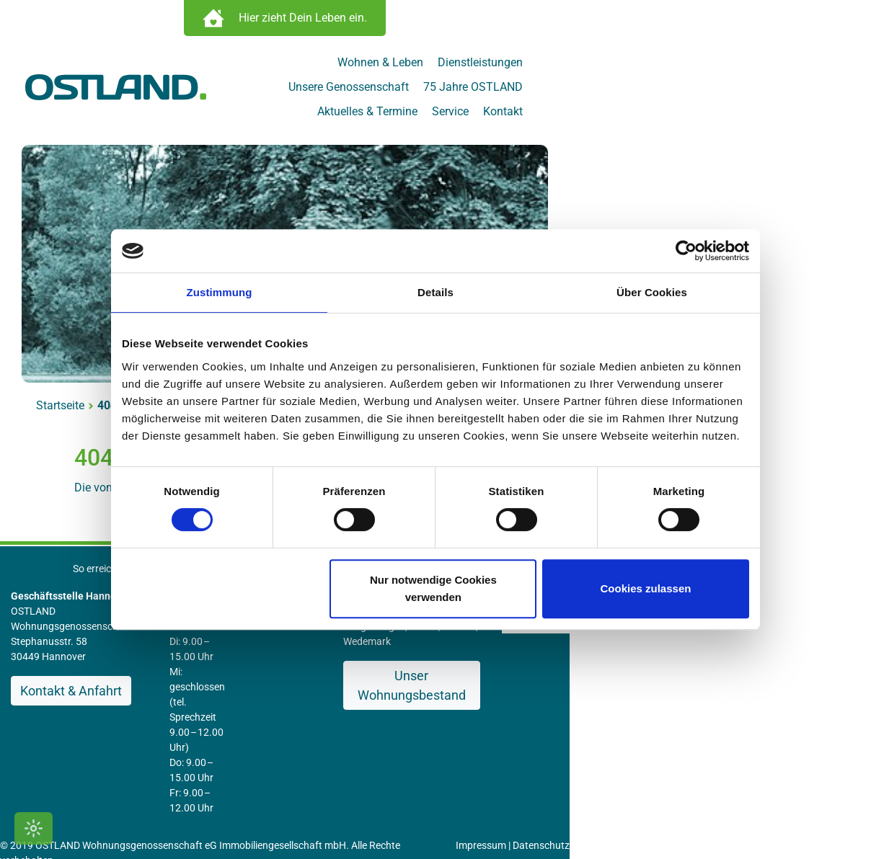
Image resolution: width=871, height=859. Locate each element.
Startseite (85, 384)
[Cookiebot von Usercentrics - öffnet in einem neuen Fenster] (686, 251)
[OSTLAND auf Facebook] (751, 817)
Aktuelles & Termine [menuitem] (644, 90)
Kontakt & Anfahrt (95, 654)
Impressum (530, 718)
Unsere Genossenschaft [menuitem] (625, 66)
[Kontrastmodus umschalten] (33, 828)
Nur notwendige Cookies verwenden (433, 588)
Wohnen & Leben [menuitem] (408, 66)
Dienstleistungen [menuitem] (508, 66)
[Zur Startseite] (140, 77)
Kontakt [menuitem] (780, 90)
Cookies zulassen (646, 588)
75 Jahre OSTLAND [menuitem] (750, 66)
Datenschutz (590, 718)
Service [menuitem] (727, 90)
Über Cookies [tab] (651, 292)
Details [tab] (435, 292)
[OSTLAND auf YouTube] (802, 817)
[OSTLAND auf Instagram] (775, 817)
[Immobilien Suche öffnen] (435, 22)
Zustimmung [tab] (219, 292)
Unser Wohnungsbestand (596, 639)
